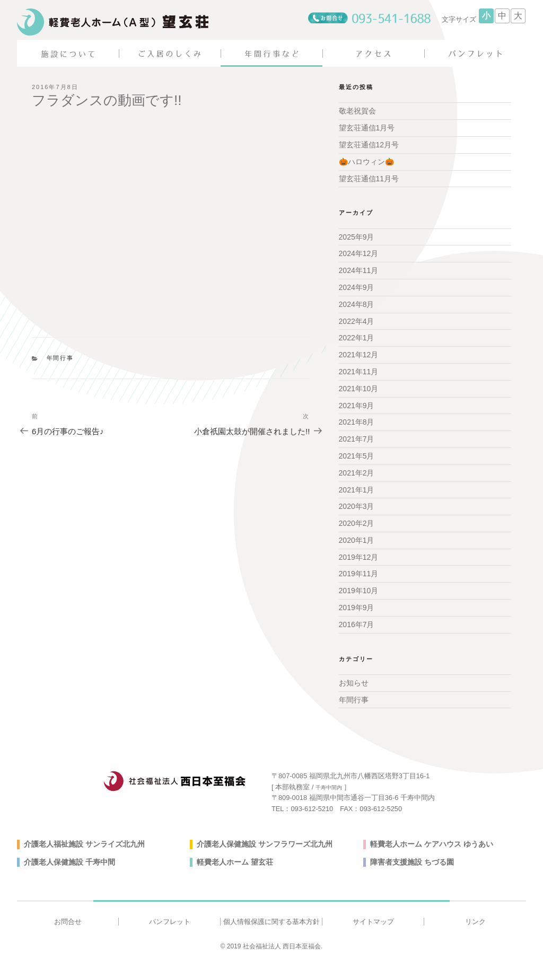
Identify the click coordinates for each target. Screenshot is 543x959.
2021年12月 (359, 354)
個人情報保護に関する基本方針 (271, 922)
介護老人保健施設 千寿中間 (69, 862)
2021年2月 (356, 473)
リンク (475, 922)
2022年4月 (356, 321)
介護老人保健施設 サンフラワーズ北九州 (264, 844)
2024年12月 (359, 253)
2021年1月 (356, 490)
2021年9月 (356, 405)
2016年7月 (356, 624)
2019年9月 (356, 607)
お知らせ (354, 683)
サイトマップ (373, 922)
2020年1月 (356, 540)
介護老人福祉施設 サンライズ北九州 (84, 844)
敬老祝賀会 (357, 111)
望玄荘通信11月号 (369, 178)
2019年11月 (359, 573)
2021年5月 (356, 456)
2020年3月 (356, 506)
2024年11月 (359, 270)
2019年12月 (359, 557)
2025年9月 (356, 237)
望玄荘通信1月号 (367, 128)
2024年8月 (356, 304)
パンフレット (169, 922)
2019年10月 (359, 590)
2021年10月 (359, 388)
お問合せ (68, 922)
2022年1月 (356, 337)
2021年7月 (356, 439)
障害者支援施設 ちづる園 (412, 862)
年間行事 (60, 358)
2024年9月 (356, 287)
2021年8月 (356, 422)
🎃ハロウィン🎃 (366, 161)
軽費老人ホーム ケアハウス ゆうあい (431, 844)
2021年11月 (359, 371)
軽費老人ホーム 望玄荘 (235, 862)
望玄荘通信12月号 (369, 144)
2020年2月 (356, 523)
